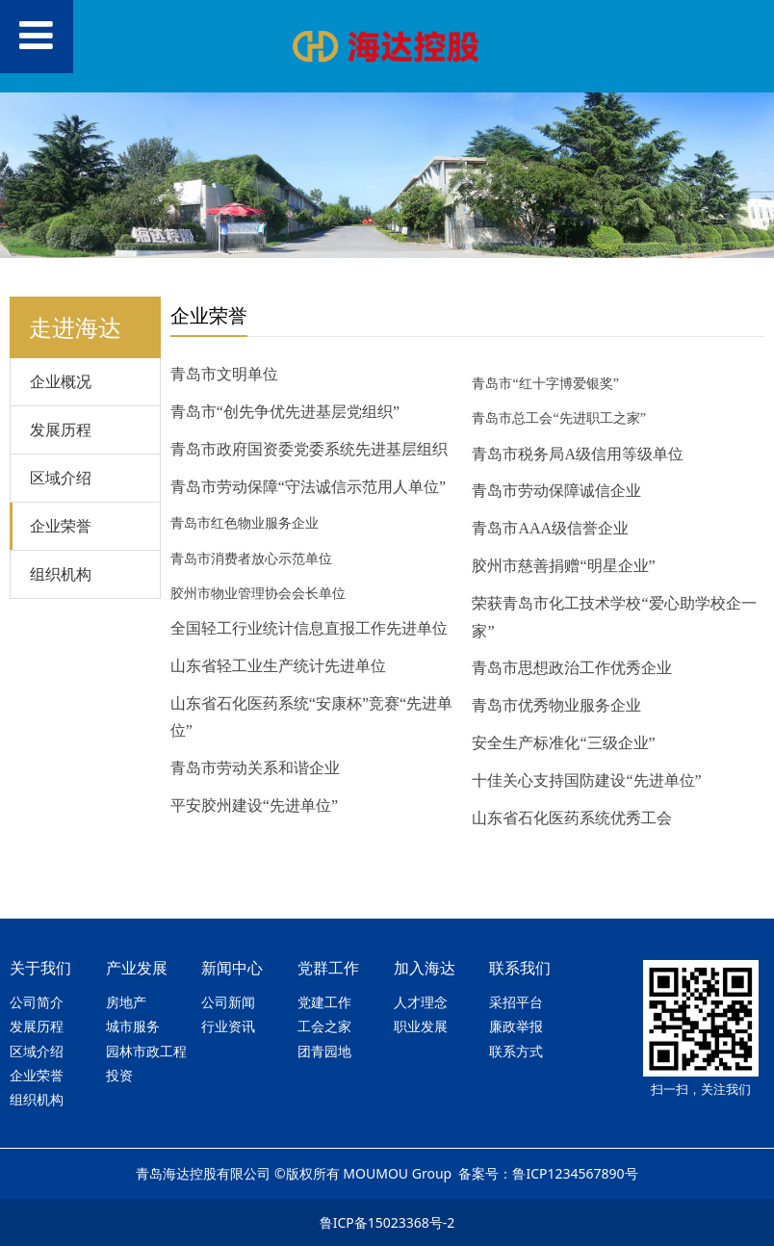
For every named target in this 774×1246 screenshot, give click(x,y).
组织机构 (60, 573)
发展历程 (60, 429)
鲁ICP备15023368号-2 (387, 1222)
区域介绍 (60, 477)
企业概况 (60, 381)
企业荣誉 (60, 525)
